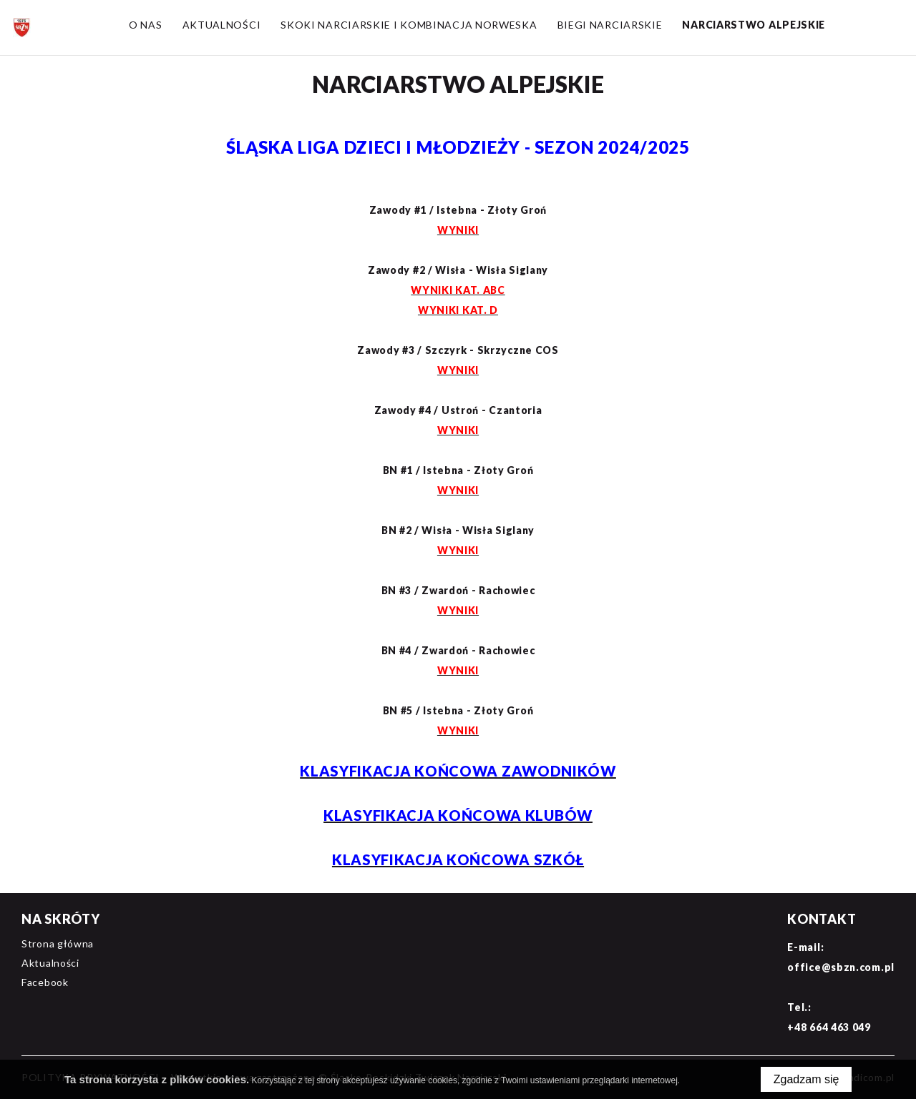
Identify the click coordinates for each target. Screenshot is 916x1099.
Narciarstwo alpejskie (753, 25)
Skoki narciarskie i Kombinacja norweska (409, 25)
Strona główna (57, 943)
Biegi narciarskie (609, 25)
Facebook (45, 982)
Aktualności (221, 25)
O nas (145, 25)
